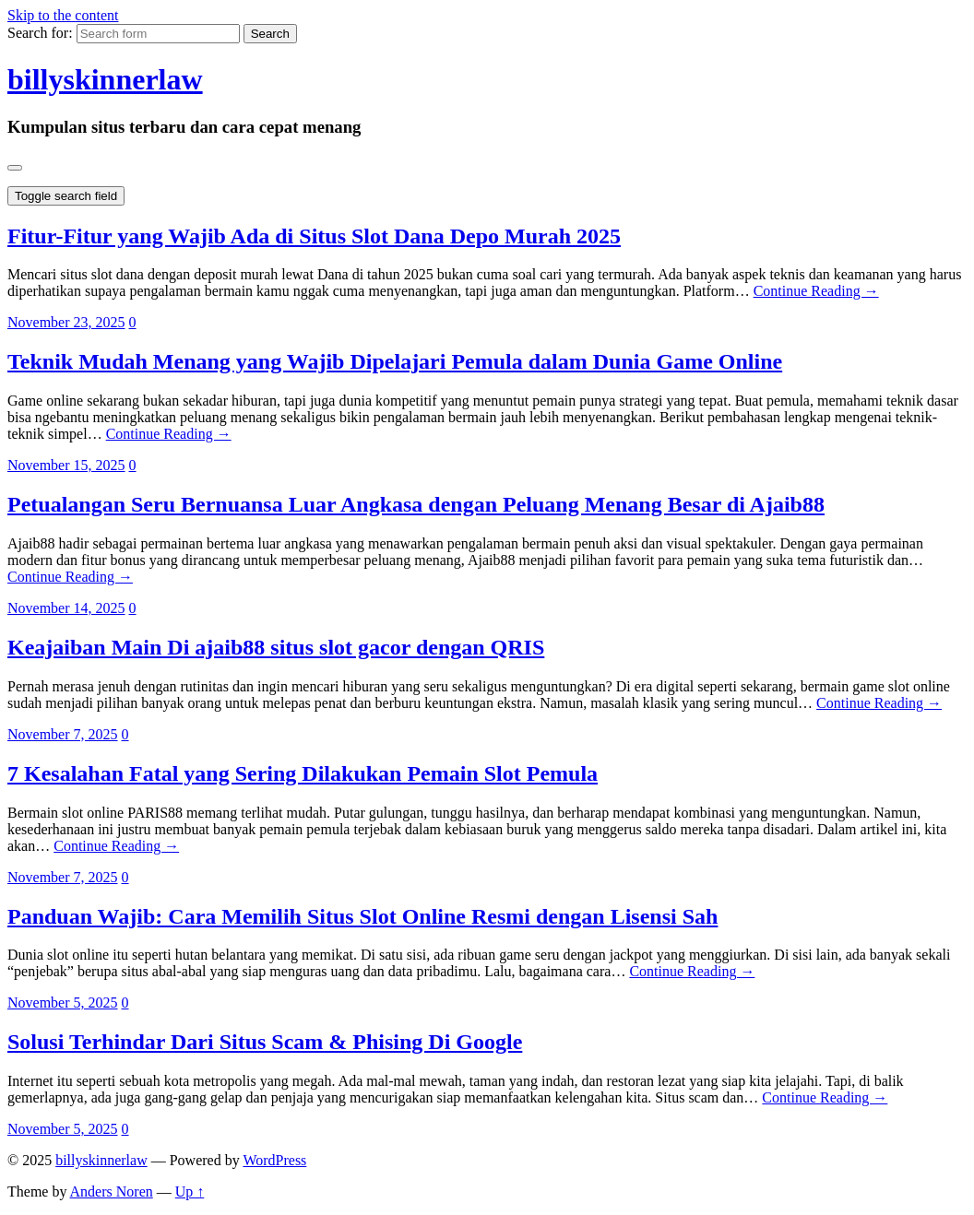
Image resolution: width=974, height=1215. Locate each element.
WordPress (274, 1160)
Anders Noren (111, 1191)
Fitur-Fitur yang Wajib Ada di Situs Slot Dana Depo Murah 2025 (314, 236)
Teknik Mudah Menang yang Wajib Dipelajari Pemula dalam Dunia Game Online (394, 361)
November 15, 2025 (66, 465)
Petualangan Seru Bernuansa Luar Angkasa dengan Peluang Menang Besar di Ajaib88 (416, 504)
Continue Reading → (816, 291)
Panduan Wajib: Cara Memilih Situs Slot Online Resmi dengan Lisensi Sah (362, 916)
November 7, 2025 (62, 734)
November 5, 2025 (62, 1002)
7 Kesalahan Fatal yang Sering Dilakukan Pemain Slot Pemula (302, 773)
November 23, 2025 (66, 322)
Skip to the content (62, 15)
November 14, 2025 (66, 608)
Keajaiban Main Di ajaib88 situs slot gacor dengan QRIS (275, 647)
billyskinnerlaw (105, 79)
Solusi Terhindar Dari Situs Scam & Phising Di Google (264, 1042)
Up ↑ (190, 1191)
